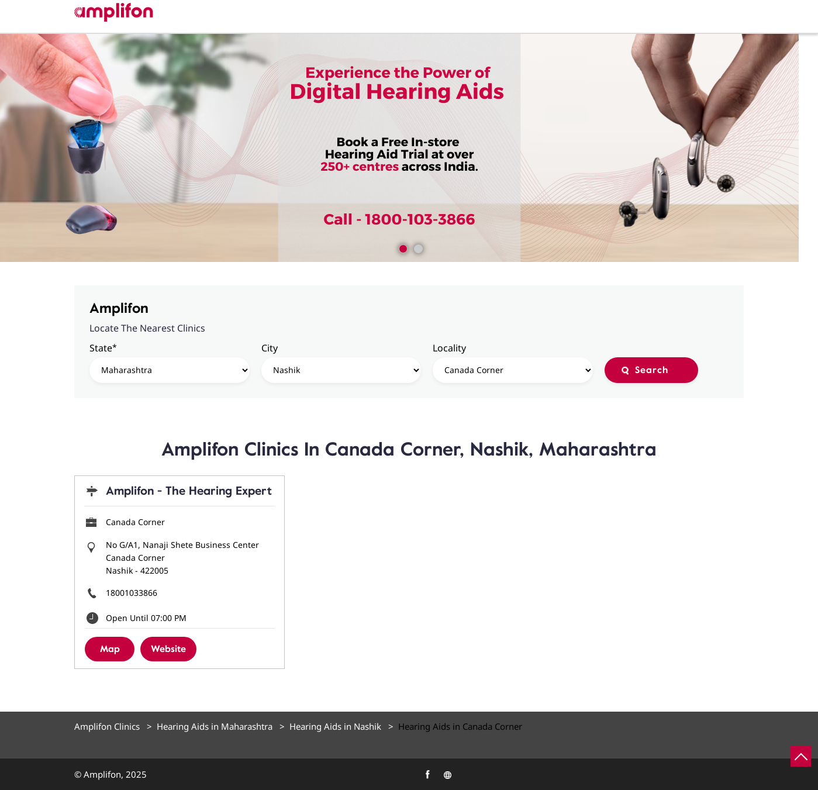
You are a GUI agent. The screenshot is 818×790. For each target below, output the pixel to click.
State (103, 347)
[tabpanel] (409, 148)
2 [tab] (417, 247)
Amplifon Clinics (108, 726)
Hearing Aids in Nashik (335, 726)
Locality (449, 348)
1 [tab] (402, 247)
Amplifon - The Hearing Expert (189, 491)
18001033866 (131, 592)
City (269, 348)
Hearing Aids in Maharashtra (214, 726)
